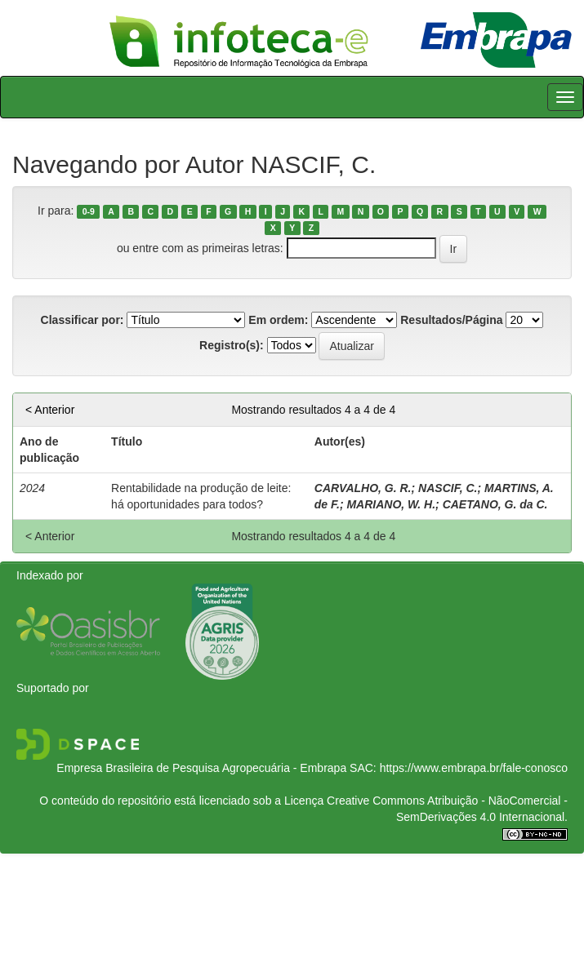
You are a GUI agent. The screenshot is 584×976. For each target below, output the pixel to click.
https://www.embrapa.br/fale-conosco (474, 767)
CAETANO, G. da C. (495, 504)
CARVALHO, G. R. (363, 488)
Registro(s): (231, 345)
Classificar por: (82, 319)
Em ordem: (278, 319)
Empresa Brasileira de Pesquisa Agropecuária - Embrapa (201, 767)
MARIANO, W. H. (390, 504)
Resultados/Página (451, 319)
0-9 (88, 211)
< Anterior (49, 409)
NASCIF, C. (447, 488)
